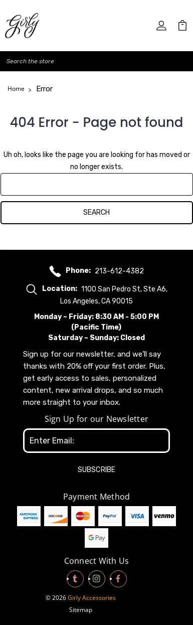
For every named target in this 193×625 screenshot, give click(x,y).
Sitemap (80, 609)
